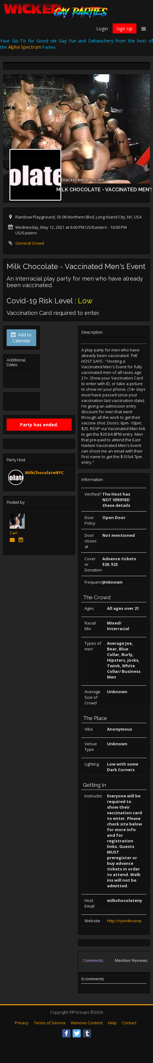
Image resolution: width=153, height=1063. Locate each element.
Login (102, 28)
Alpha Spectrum (24, 47)
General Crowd (29, 243)
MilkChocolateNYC (44, 472)
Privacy (21, 1023)
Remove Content (87, 1023)
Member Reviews (131, 960)
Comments (93, 960)
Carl (13, 533)
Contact (129, 1023)
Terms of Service (50, 1023)
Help (112, 1023)
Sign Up (124, 28)
